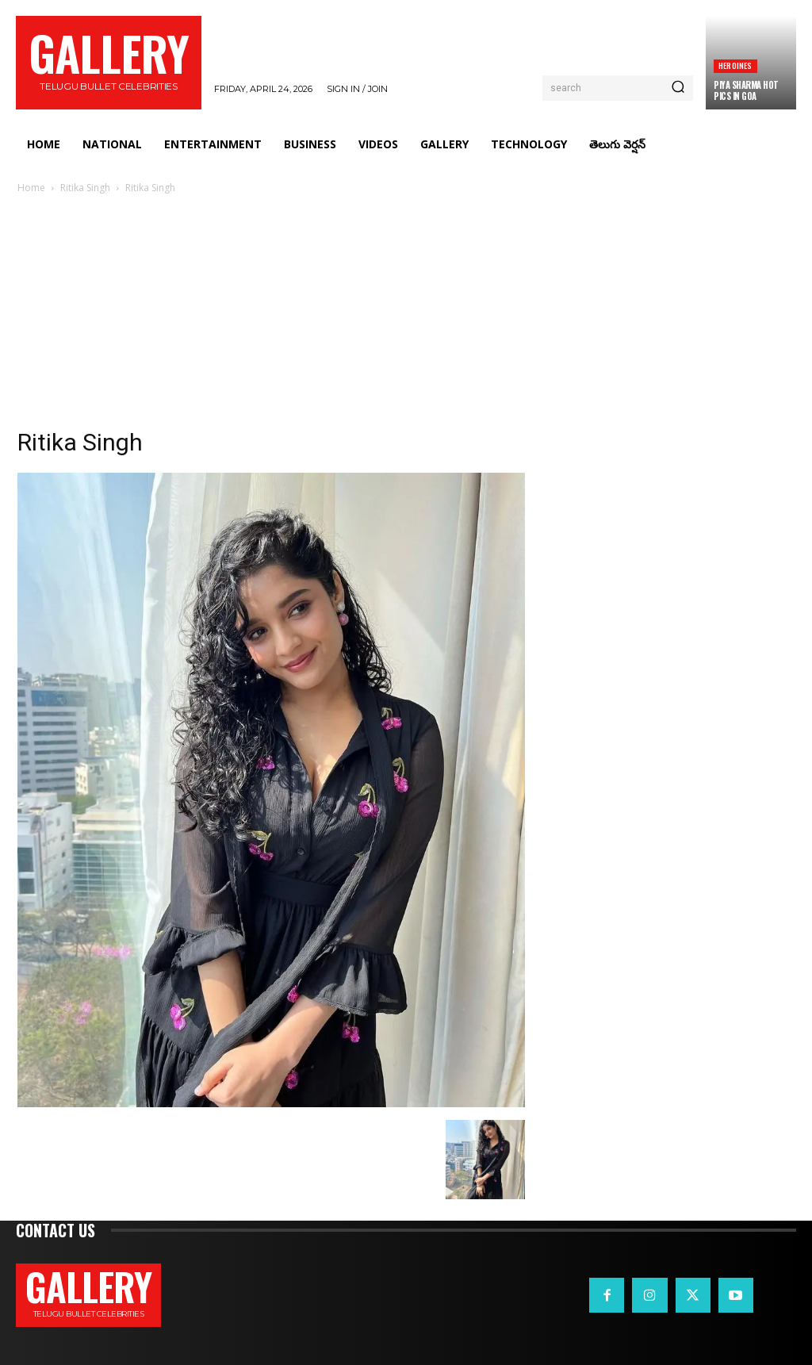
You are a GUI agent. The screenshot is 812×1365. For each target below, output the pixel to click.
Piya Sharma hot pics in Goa (746, 90)
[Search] (678, 88)
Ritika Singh (85, 187)
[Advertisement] (406, 316)
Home (31, 187)
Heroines (735, 65)
